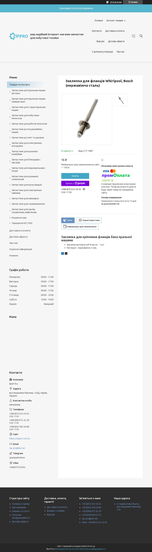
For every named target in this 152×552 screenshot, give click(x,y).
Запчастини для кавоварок (25, 198)
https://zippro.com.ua (19, 438)
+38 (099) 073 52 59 (91, 511)
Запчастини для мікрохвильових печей (28, 169)
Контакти (97, 31)
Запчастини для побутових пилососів (25, 117)
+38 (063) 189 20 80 (91, 507)
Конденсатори (19, 217)
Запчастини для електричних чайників (27, 191)
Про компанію (19, 507)
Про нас (121, 51)
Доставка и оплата (115, 31)
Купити (75, 176)
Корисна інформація (20, 249)
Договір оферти (116, 41)
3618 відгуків (115, 2)
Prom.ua (91, 546)
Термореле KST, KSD (22, 223)
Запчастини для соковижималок (28, 204)
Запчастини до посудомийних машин (27, 130)
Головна (99, 20)
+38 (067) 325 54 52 (91, 504)
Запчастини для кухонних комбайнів (25, 153)
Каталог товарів (115, 20)
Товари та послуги (19, 84)
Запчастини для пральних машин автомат (28, 92)
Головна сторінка (20, 504)
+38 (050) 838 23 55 (91, 515)
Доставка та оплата (57, 507)
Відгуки (100, 41)
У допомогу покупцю (102, 51)
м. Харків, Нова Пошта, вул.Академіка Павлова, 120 (129, 507)
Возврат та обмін (56, 511)
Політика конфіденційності (93, 549)
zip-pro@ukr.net (17, 448)
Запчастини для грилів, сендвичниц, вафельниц (24, 211)
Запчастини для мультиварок (27, 185)
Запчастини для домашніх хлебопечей (25, 178)
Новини (13, 255)
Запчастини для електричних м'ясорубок (27, 144)
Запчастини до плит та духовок (28, 137)
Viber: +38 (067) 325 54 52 (94, 522)
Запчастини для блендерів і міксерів (26, 161)
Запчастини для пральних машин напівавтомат (28, 100)
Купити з (75, 183)
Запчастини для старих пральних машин (29, 108)
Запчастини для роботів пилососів (29, 124)
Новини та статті (20, 511)
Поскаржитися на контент (68, 549)
